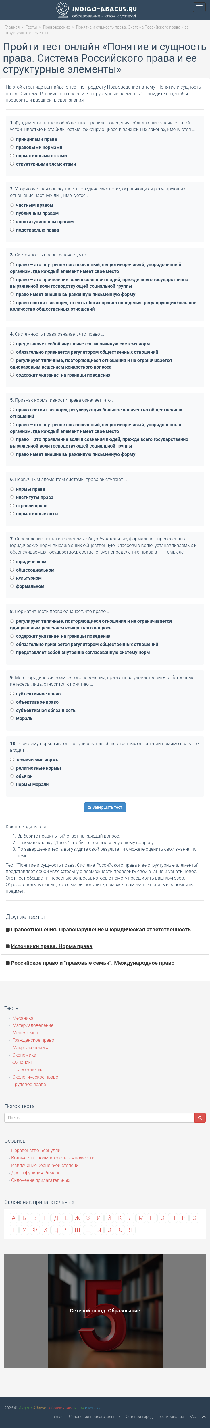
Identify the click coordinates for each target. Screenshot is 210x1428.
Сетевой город (139, 1416)
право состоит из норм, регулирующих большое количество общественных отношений (96, 413)
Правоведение (56, 27)
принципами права (33, 139)
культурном (26, 578)
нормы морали (29, 784)
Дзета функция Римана (36, 1173)
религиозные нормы (35, 768)
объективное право (34, 702)
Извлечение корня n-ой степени (44, 1165)
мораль (21, 718)
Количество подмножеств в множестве (53, 1158)
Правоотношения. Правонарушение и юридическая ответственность (101, 929)
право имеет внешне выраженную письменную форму (72, 294)
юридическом (28, 561)
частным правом (31, 205)
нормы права (27, 489)
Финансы (21, 1062)
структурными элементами (43, 164)
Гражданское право (32, 1040)
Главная (12, 27)
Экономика (23, 1055)
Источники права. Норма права (52, 946)
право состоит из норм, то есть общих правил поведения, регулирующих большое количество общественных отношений (103, 306)
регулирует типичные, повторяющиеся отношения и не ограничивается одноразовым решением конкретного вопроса (91, 364)
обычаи (21, 776)
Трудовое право (28, 1084)
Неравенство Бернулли (35, 1150)
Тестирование (171, 1416)
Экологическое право (34, 1077)
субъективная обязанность (43, 710)
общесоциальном (32, 570)
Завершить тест (105, 807)
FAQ (192, 1416)
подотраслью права (34, 230)
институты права (31, 497)
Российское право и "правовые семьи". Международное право (92, 963)
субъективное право (35, 694)
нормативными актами (38, 155)
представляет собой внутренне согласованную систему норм (80, 344)
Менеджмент (25, 1032)
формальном (27, 586)
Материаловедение (32, 1025)
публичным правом (34, 213)
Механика (22, 1018)
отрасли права (28, 505)
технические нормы (34, 760)
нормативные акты (34, 513)
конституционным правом (42, 221)
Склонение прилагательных (40, 1180)
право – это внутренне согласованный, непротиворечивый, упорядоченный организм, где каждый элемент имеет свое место (95, 268)
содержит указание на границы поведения (60, 375)
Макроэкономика (30, 1047)
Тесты (31, 27)
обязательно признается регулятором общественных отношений (84, 352)
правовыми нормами (36, 147)
